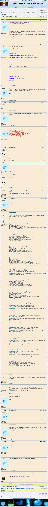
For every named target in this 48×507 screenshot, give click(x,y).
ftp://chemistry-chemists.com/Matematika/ (15, 354)
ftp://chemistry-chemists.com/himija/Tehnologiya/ (16, 330)
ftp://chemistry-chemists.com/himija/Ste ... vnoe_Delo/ (17, 351)
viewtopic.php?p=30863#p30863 (18, 428)
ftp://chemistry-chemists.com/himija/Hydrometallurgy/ (16, 305)
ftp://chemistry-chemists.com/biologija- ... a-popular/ (16, 337)
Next (46, 16)
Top (1, 85)
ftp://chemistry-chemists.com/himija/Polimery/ (15, 324)
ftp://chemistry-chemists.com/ (13, 273)
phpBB (21, 506)
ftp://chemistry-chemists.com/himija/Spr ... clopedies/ (16, 308)
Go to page (40, 16)
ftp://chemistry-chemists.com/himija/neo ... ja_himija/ (20, 215)
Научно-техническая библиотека (18, 12)
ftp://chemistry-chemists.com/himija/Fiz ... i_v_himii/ (16, 340)
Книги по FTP (4, 14)
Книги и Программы (9, 12)
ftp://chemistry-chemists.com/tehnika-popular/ (15, 343)
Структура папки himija (13, 67)
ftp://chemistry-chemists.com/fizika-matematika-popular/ (17, 218)
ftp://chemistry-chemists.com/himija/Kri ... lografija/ (16, 327)
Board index (3, 12)
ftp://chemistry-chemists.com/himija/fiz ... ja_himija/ (16, 320)
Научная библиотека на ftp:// (29, 12)
